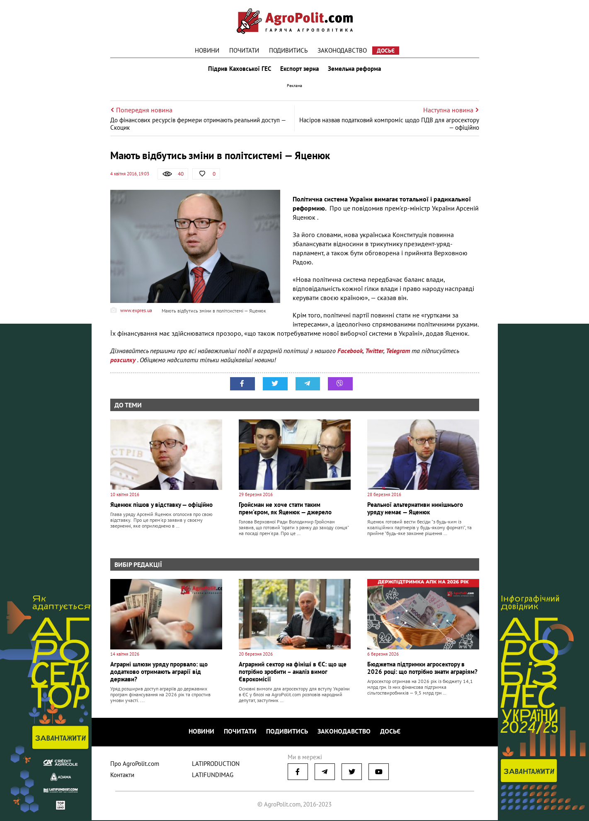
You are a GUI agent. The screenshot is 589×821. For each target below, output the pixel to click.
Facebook (350, 352)
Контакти (122, 776)
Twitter (374, 352)
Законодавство (342, 50)
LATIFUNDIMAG (212, 776)
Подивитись (288, 50)
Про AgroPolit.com (134, 764)
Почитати (244, 50)
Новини (207, 50)
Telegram (398, 352)
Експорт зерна (299, 69)
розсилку (123, 361)
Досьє (386, 50)
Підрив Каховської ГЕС (238, 69)
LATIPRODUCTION (216, 764)
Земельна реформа (355, 69)
